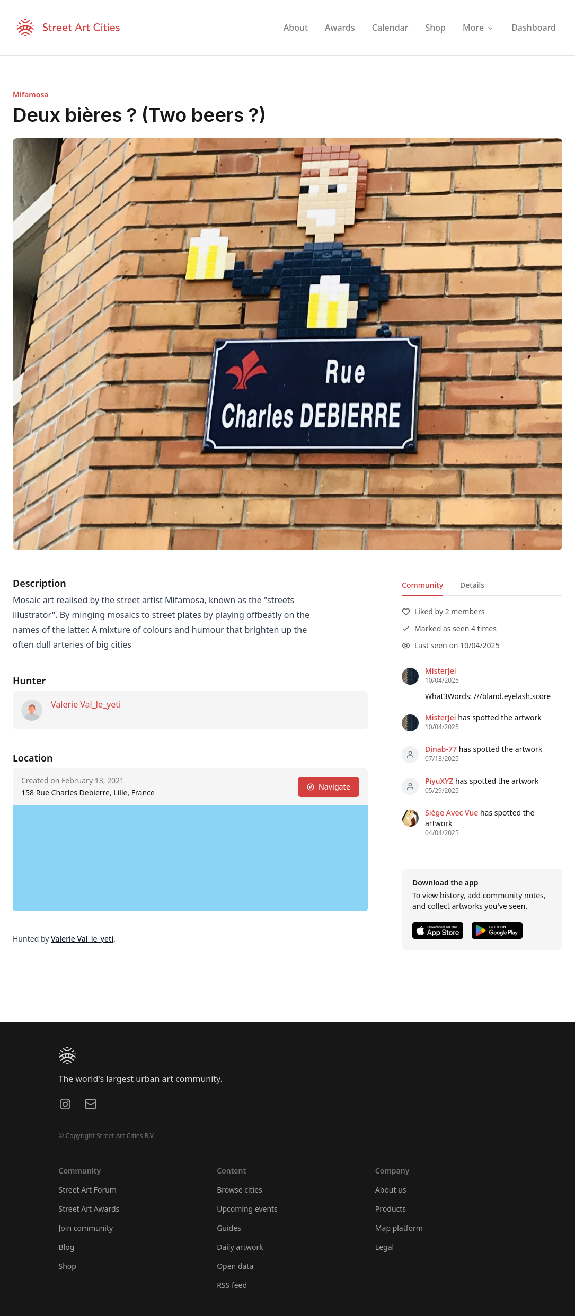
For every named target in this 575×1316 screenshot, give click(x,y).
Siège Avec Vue (451, 813)
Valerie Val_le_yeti (86, 704)
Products (390, 1209)
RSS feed (232, 1285)
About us (390, 1190)
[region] (190, 858)
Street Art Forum (88, 1190)
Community (422, 585)
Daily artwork (240, 1247)
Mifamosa (31, 94)
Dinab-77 (441, 749)
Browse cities (239, 1190)
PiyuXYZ (439, 781)
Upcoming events (247, 1209)
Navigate (328, 787)
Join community (86, 1228)
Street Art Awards (89, 1209)
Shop (67, 1266)
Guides (229, 1228)
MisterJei (440, 671)
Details (472, 585)
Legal (384, 1247)
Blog (67, 1247)
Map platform (399, 1228)
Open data (235, 1266)
